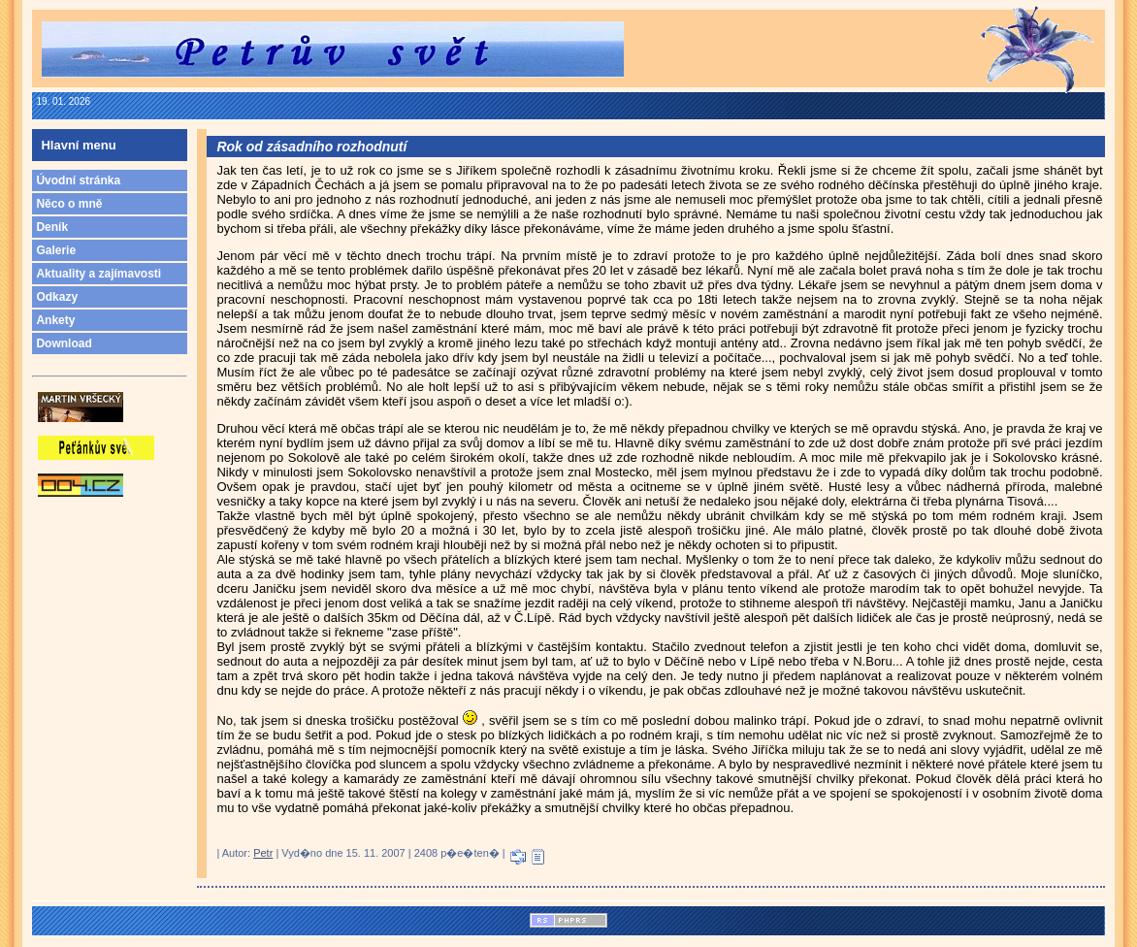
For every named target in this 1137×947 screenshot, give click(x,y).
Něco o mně (69, 204)
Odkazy (57, 297)
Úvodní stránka (78, 180)
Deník (52, 227)
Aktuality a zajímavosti (98, 273)
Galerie (56, 250)
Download (63, 343)
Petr (263, 853)
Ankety (55, 320)
